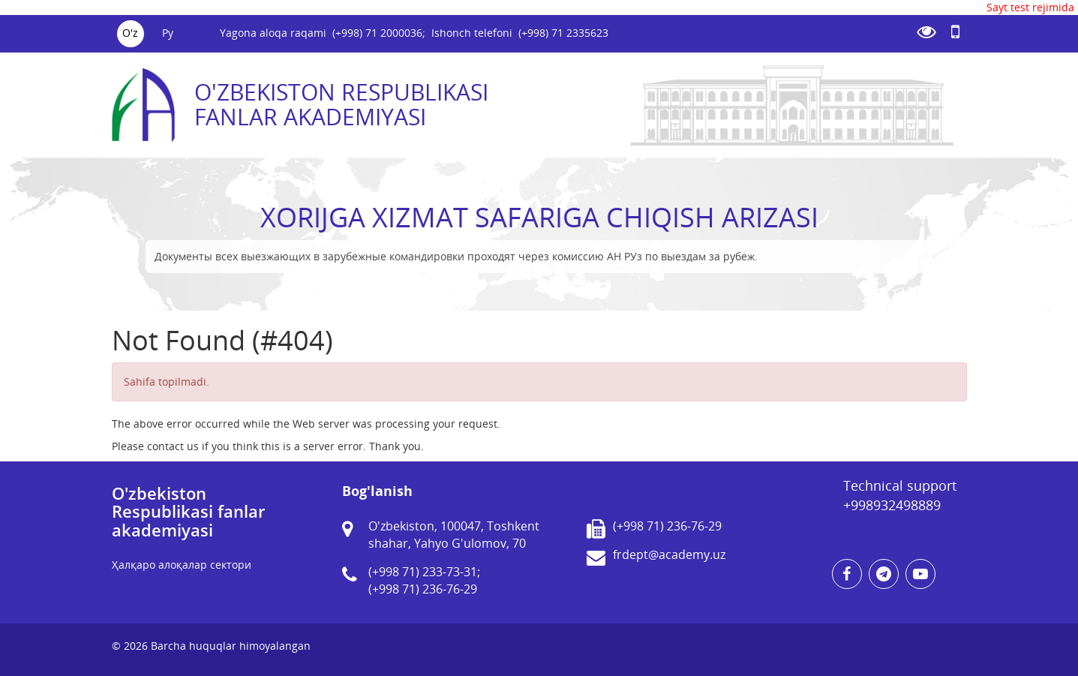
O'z (130, 33)
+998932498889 (892, 505)
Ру (167, 33)
